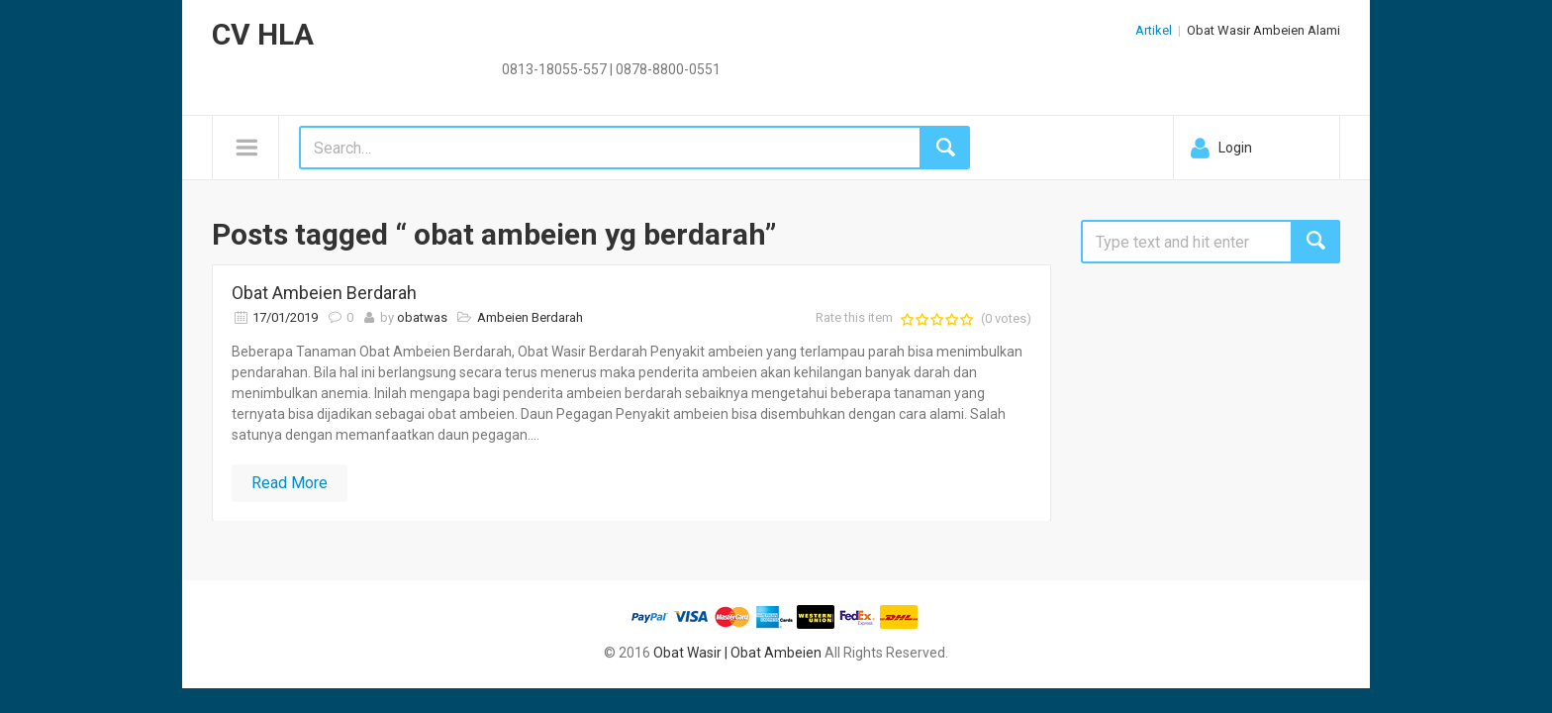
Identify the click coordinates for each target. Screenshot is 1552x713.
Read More (289, 482)
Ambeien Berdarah (530, 317)
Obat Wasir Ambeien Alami (1263, 30)
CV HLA (263, 34)
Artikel (1153, 30)
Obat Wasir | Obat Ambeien (737, 653)
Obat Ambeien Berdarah (324, 292)
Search (1315, 241)
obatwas (422, 317)
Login (1235, 147)
